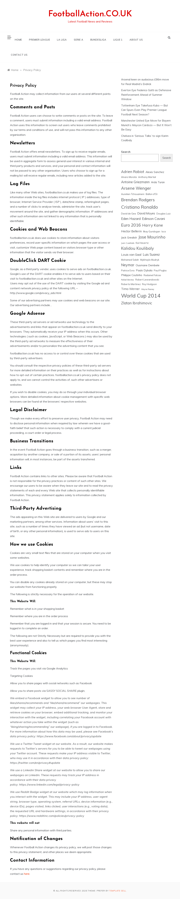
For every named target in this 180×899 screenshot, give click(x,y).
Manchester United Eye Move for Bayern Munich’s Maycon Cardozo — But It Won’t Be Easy (146, 125)
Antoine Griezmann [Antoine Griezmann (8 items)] (135, 182)
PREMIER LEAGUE (39, 39)
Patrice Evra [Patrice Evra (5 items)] (127, 270)
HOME (18, 39)
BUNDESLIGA (98, 39)
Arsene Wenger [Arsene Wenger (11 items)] (136, 188)
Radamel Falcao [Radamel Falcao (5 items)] (152, 275)
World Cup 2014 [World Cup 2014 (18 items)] (140, 295)
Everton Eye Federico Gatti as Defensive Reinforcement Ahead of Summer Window (146, 95)
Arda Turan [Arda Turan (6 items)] (158, 182)
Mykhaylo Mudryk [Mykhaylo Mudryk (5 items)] (149, 259)
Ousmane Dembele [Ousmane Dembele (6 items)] (147, 265)
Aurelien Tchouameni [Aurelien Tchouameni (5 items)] (132, 194)
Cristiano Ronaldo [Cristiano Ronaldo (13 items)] (139, 207)
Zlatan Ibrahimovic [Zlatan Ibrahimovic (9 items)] (136, 303)
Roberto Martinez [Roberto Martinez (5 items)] (131, 284)
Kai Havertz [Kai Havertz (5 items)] (142, 242)
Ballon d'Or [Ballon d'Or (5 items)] (152, 194)
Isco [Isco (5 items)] (164, 231)
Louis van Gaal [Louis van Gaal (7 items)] (131, 254)
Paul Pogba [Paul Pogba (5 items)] (160, 270)
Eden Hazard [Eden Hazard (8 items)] (131, 219)
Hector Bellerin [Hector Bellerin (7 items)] (131, 231)
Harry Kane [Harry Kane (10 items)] (152, 225)
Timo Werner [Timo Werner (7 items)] (130, 289)
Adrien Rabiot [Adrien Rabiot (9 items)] (132, 171)
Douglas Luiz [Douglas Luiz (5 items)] (163, 213)
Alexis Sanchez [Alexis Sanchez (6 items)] (155, 172)
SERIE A (78, 39)
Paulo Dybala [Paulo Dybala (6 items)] (144, 270)
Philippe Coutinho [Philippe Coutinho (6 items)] (131, 275)
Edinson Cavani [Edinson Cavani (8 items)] (153, 219)
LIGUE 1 (118, 39)
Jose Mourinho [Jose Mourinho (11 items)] (151, 237)
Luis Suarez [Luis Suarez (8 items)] (151, 254)
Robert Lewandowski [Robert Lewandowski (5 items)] (147, 279)
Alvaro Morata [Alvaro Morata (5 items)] (129, 177)
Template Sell (117, 891)
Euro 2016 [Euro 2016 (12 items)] (131, 225)
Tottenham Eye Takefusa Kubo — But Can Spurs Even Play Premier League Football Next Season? (144, 110)
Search (125, 151)
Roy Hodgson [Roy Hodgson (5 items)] (149, 284)
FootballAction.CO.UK (90, 14)
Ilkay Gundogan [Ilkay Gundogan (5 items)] (151, 231)
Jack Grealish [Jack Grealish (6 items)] (129, 237)
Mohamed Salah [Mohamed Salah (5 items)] (130, 259)
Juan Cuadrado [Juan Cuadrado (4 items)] (127, 243)
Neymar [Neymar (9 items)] (127, 265)
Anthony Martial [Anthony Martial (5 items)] (147, 177)
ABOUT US (136, 39)
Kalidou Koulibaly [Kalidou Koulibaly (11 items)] (137, 248)
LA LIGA (62, 39)
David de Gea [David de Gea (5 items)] (128, 213)
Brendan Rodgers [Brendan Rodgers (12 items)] (138, 199)
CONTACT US (19, 54)
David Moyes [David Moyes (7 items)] (146, 213)
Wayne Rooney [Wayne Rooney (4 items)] (147, 289)
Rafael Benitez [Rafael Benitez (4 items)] (127, 280)
